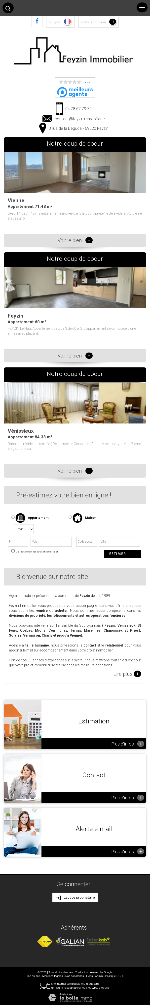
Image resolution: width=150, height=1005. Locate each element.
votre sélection (93, 22)
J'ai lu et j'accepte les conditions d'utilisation (36, 552)
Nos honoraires (74, 975)
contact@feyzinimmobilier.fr (80, 118)
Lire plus (127, 674)
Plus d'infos (127, 744)
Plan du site (33, 975)
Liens (89, 975)
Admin (99, 975)
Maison (85, 518)
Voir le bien (75, 240)
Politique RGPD (114, 975)
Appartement (29, 518)
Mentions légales (52, 975)
